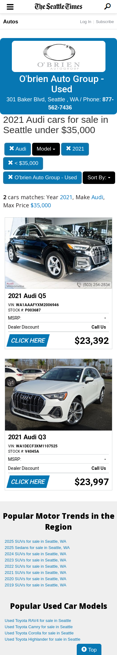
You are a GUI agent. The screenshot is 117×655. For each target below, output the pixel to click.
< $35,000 (23, 163)
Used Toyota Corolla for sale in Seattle (39, 633)
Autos (10, 22)
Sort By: (98, 178)
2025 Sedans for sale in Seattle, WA (37, 547)
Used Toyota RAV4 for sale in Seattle (38, 620)
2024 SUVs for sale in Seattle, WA (35, 553)
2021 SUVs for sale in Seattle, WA (35, 572)
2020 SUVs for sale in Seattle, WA (35, 578)
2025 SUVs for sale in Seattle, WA (35, 541)
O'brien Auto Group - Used (42, 178)
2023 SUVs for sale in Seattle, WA (35, 560)
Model (46, 149)
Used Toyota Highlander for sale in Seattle (42, 639)
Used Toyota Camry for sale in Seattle (39, 626)
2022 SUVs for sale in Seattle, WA (35, 566)
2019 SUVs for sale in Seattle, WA (35, 585)
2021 (75, 149)
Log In (85, 21)
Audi (17, 149)
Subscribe (105, 21)
